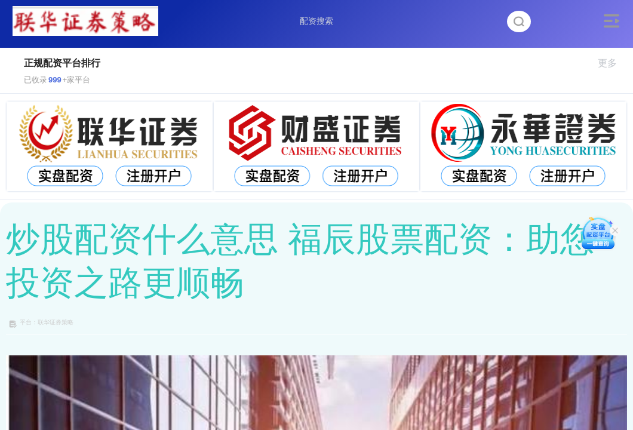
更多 (612, 63)
